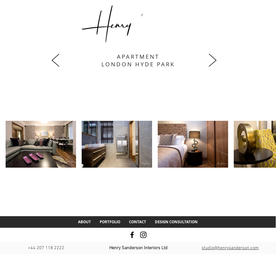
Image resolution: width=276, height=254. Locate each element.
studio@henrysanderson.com (230, 248)
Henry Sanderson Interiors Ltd (138, 248)
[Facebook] (132, 235)
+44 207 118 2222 (46, 248)
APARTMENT (138, 56)
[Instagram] (143, 235)
